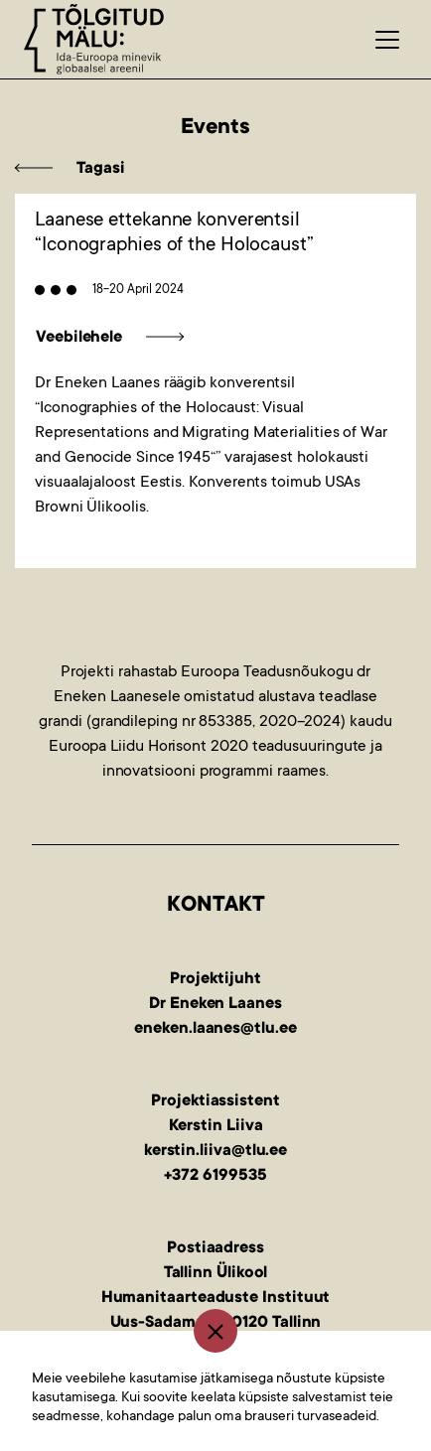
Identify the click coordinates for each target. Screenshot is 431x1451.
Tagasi (100, 169)
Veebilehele (79, 338)
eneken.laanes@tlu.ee (215, 1029)
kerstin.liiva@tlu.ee (215, 1151)
